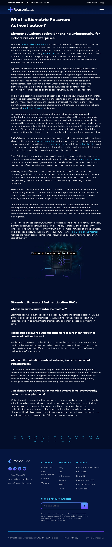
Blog (101, 2)
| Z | (97, 439)
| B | (21, 436)
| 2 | (42, 441)
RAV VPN (80, 476)
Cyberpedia (64, 476)
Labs (61, 471)
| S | (49, 439)
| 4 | (55, 441)
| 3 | (49, 441)
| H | (62, 436)
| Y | (90, 439)
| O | (21, 439)
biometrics (48, 53)
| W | (76, 439)
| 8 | (69, 441)
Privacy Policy (71, 538)
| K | (83, 436)
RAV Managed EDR (85, 480)
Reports (62, 480)
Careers (45, 483)
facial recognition (46, 141)
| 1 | (35, 441)
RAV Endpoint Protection (88, 467)
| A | (14, 436)
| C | (28, 436)
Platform (45, 478)
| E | (42, 436)
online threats (87, 144)
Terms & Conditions (94, 538)
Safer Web (81, 471)
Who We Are (47, 467)
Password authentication (34, 44)
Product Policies (50, 538)
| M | (97, 436)
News (61, 484)
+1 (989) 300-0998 (39, 2)
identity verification (33, 107)
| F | (49, 436)
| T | (55, 439)
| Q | (35, 439)
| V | (69, 439)
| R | (42, 439)
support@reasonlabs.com (20, 479)
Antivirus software (90, 159)
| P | (28, 439)
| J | (76, 436)
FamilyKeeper (82, 489)
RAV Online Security (85, 484)
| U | (62, 439)
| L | (90, 436)
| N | (14, 439)
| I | (69, 436)
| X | (84, 439)
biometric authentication (85, 231)
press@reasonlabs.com (19, 483)
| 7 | (62, 441)
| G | (55, 436)
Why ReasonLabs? (47, 473)
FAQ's (61, 489)
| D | (35, 436)
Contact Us (91, 2)
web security (57, 144)
